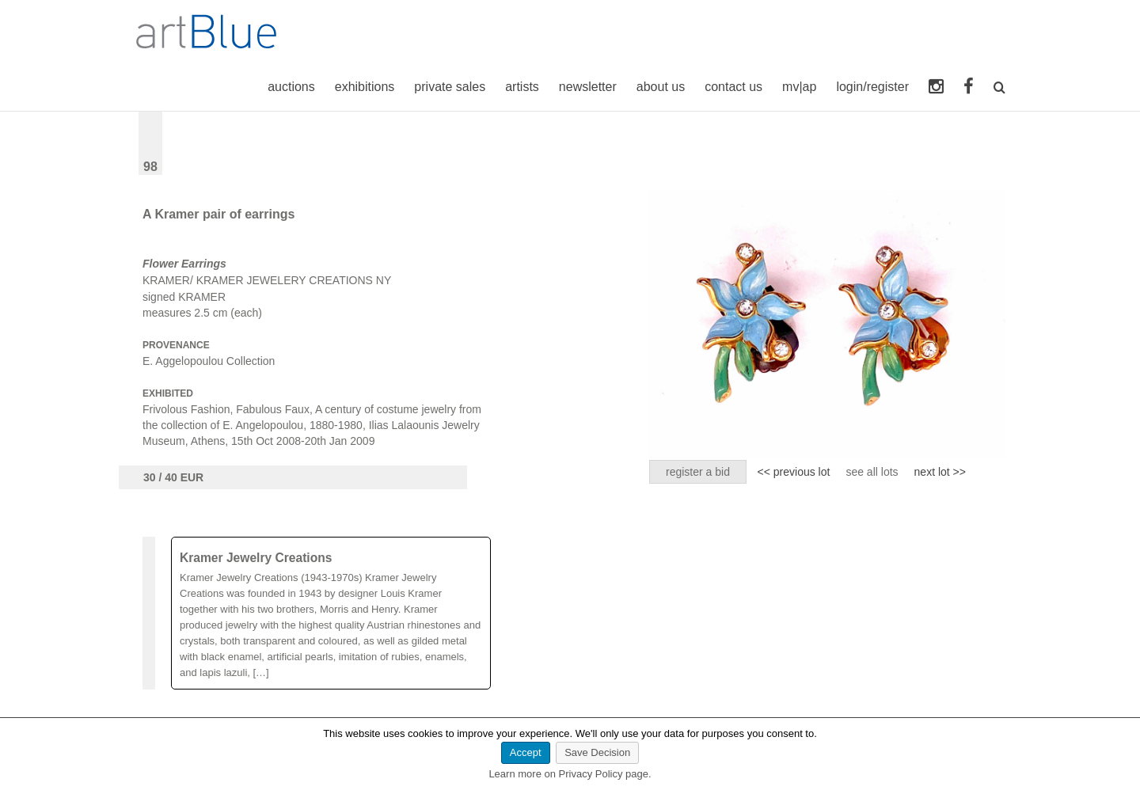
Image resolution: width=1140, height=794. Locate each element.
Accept (526, 752)
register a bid (698, 471)
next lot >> (940, 471)
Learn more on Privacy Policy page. (569, 774)
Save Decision (597, 752)
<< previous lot (794, 471)
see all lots (872, 471)
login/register (872, 86)
